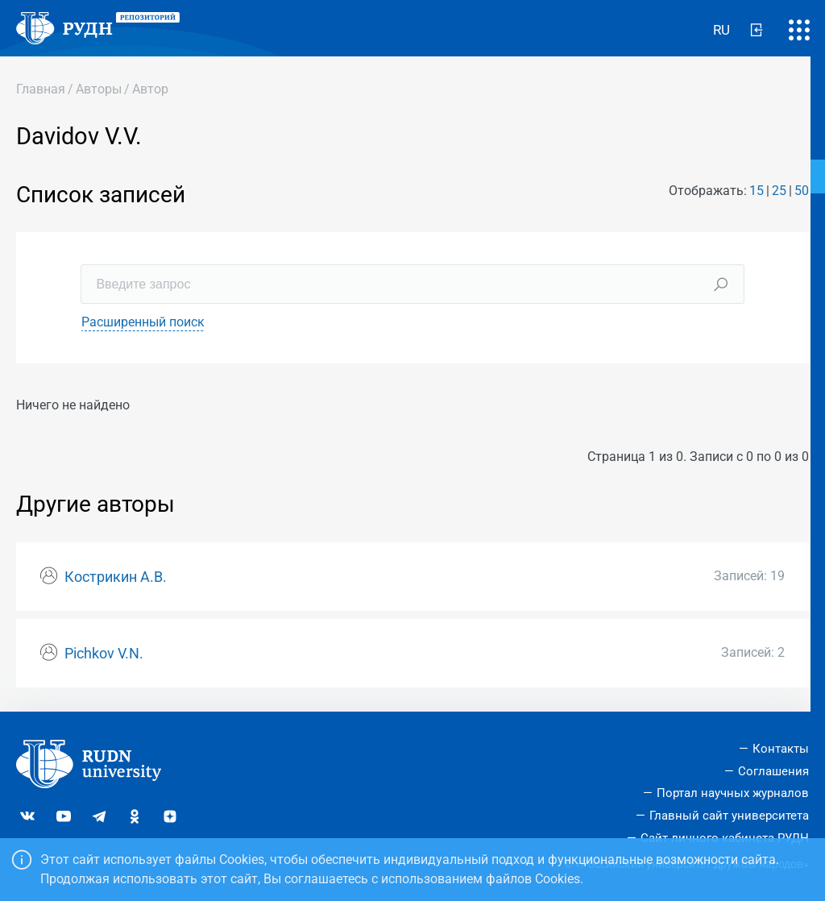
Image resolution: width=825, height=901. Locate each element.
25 (779, 190)
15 (756, 190)
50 (801, 190)
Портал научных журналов (733, 793)
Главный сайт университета (729, 815)
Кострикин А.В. (115, 577)
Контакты (780, 748)
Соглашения (773, 771)
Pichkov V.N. (103, 654)
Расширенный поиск (143, 322)
